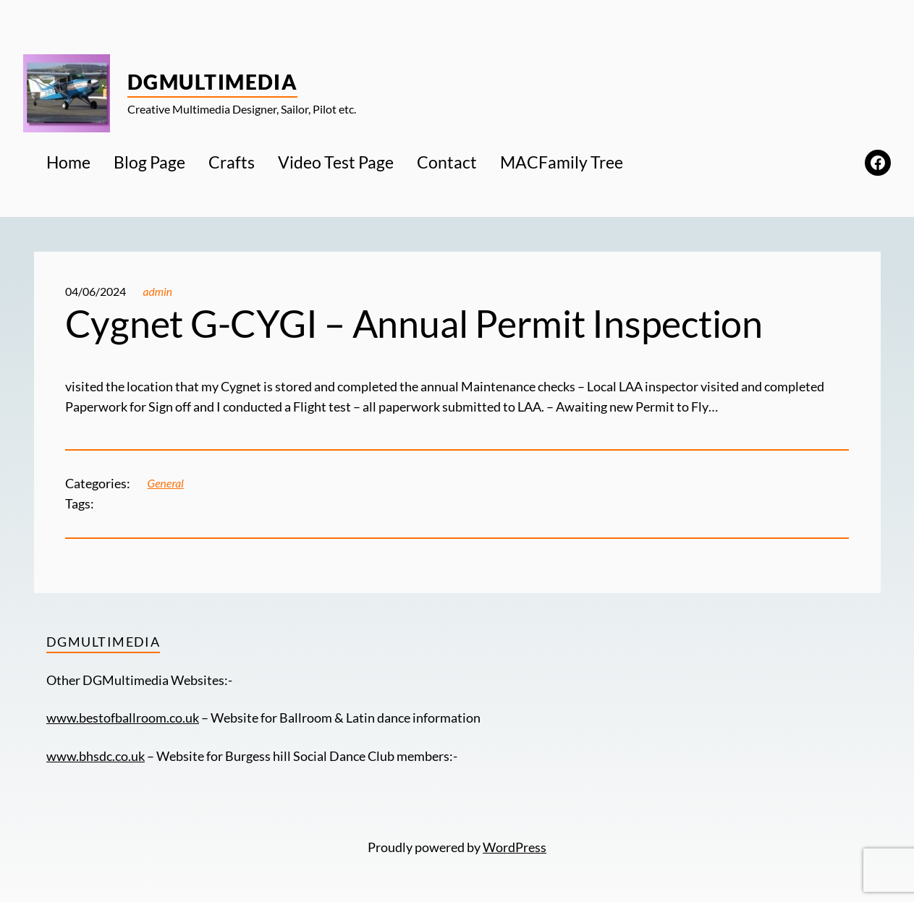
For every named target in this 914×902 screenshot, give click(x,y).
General (166, 483)
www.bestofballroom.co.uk (122, 718)
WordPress (514, 847)
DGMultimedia (212, 81)
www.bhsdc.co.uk (95, 756)
